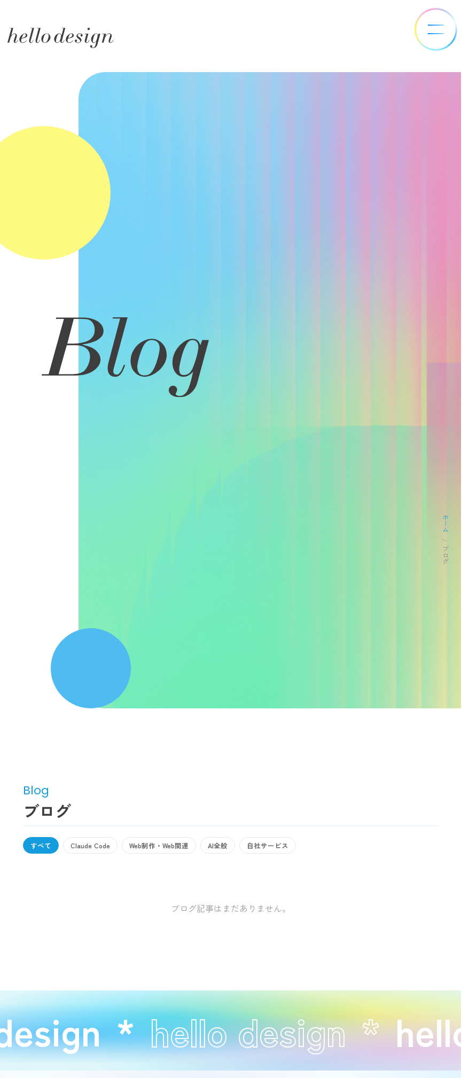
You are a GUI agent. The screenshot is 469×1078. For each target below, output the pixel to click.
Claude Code (99, 846)
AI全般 (243, 846)
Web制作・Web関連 (176, 846)
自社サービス (298, 846)
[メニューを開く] (436, 29)
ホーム (445, 523)
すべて (43, 846)
